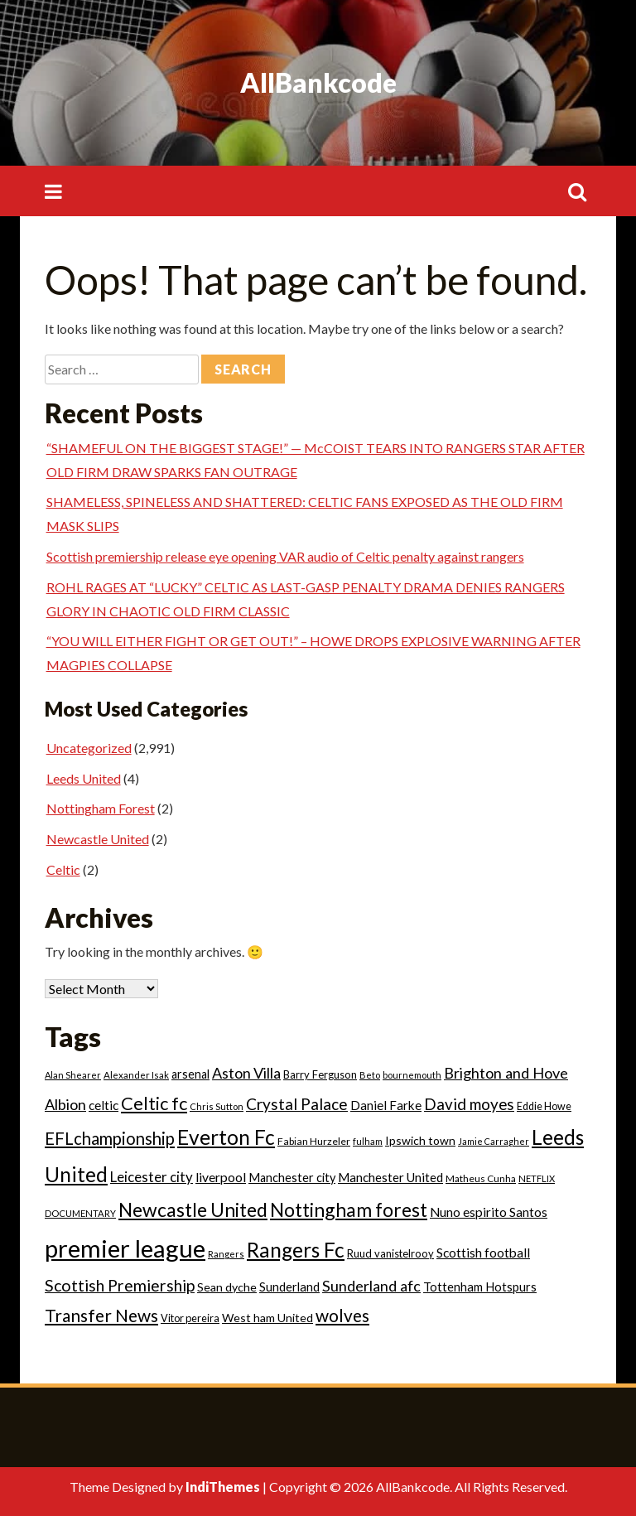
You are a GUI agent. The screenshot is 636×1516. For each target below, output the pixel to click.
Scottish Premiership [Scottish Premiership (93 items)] (120, 1285)
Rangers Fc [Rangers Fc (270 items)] (295, 1250)
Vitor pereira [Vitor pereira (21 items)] (190, 1318)
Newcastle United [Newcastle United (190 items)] (192, 1209)
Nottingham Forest (100, 808)
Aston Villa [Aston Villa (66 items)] (246, 1073)
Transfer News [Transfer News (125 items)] (101, 1315)
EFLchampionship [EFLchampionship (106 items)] (110, 1138)
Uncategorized (89, 748)
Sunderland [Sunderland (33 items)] (289, 1286)
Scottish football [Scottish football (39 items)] (483, 1252)
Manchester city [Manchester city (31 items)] (291, 1178)
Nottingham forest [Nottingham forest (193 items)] (348, 1209)
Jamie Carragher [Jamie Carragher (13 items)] (493, 1141)
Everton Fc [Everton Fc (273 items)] (226, 1137)
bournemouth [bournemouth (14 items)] (412, 1074)
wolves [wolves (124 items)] (342, 1315)
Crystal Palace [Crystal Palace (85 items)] (297, 1103)
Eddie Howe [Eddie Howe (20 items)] (544, 1106)
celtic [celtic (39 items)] (103, 1105)
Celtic (63, 869)
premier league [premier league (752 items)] (125, 1248)
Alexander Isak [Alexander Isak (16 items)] (136, 1074)
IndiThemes (223, 1486)
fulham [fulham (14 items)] (368, 1141)
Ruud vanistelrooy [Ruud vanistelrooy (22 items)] (390, 1253)
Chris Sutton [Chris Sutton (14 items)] (216, 1106)
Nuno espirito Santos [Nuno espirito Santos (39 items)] (488, 1212)
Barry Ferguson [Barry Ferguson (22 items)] (320, 1074)
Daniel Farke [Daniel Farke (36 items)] (386, 1105)
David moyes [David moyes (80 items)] (469, 1103)
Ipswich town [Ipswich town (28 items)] (420, 1140)
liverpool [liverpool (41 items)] (220, 1177)
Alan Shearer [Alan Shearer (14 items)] (73, 1074)
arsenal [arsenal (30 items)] (190, 1074)
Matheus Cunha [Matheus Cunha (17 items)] (481, 1178)
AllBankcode (318, 82)
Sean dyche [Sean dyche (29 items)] (227, 1287)
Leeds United (83, 778)
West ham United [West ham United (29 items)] (267, 1318)
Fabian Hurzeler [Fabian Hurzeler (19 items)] (313, 1141)
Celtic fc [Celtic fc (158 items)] (154, 1103)
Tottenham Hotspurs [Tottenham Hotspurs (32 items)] (480, 1287)
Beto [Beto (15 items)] (369, 1074)
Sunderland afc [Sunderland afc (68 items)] (371, 1286)
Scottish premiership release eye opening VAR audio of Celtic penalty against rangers (285, 556)
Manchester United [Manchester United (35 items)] (390, 1177)
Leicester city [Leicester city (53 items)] (151, 1176)
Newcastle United (97, 839)
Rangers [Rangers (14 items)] (226, 1253)
